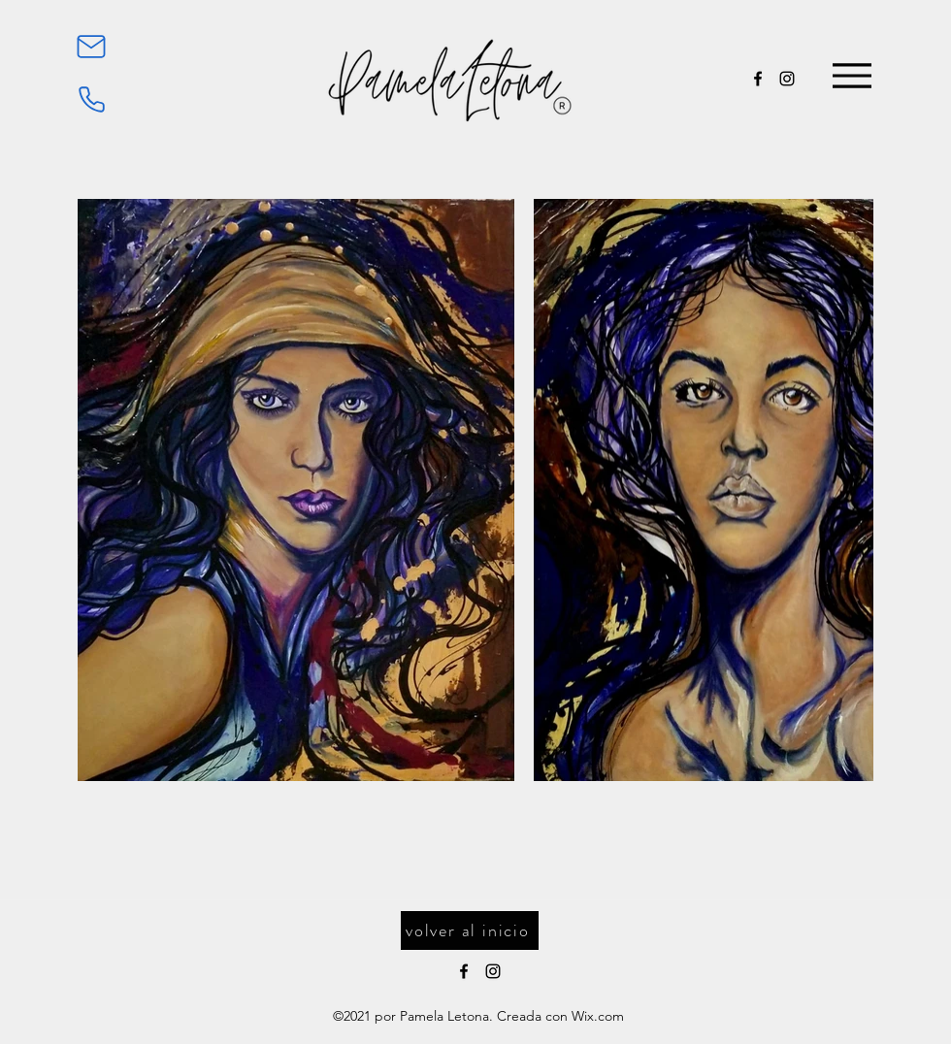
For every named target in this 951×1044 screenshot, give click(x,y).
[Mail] (91, 46)
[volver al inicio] (470, 930)
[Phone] (91, 99)
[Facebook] (758, 78)
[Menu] (851, 76)
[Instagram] (787, 78)
